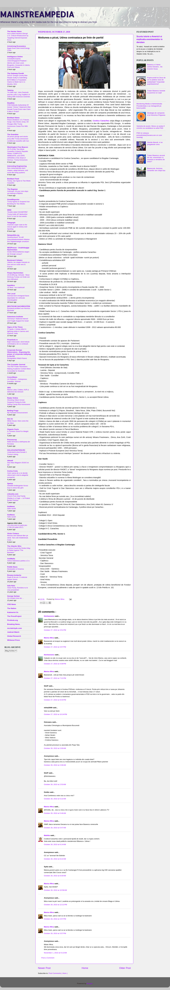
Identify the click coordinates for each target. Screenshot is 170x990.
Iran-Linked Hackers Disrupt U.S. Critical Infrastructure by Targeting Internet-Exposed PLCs (17, 37)
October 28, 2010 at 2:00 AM (55, 748)
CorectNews (12, 377)
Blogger (90, 983)
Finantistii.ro (12, 340)
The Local (11, 294)
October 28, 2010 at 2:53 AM (55, 784)
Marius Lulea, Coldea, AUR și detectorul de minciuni (18, 391)
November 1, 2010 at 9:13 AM (55, 953)
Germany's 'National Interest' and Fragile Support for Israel (18, 320)
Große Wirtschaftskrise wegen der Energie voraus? (18, 253)
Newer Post (44, 968)
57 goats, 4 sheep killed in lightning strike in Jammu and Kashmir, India (18, 331)
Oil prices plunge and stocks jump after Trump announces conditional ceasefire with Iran (18, 139)
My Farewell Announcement (17, 413)
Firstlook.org (12, 620)
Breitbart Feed (13, 179)
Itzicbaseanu (49, 616)
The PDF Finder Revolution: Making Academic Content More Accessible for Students (19, 369)
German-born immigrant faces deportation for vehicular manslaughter (18, 298)
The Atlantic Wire (14, 546)
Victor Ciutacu (13, 533)
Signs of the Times (15, 327)
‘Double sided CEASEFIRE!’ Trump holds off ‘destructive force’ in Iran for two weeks (17, 214)
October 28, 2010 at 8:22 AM (55, 859)
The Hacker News (14, 31)
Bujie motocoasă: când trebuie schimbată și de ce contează (18, 343)
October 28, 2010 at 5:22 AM (55, 799)
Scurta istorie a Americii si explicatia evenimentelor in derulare (150, 39)
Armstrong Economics (16, 46)
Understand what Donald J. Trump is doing (17, 453)
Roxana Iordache (14, 575)
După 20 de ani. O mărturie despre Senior (17, 578)
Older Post (125, 968)
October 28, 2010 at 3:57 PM (55, 919)
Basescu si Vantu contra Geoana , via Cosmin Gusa (154, 67)
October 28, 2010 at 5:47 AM (55, 828)
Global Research (14, 636)
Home (85, 968)
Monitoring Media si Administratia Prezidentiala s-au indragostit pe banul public (149, 106)
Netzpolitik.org (13, 235)
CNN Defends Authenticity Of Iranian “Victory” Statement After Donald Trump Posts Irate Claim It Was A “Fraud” (19, 108)
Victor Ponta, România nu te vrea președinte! (17, 589)
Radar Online (12, 398)
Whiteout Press (13, 640)
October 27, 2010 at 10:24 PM (55, 714)
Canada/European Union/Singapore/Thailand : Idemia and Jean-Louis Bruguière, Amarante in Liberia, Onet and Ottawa (18, 63)
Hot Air (10, 419)
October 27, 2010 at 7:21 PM (55, 678)
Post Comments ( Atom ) (58, 973)
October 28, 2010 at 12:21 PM (55, 905)
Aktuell (10, 461)
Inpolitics (11, 285)
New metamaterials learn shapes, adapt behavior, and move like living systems (17, 170)
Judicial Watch (13, 632)
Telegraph (11, 223)
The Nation (11, 608)
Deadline (10, 103)
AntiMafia (11, 559)
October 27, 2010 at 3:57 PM (55, 647)
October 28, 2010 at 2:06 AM (55, 765)
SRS (9, 388)
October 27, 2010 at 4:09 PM (55, 664)
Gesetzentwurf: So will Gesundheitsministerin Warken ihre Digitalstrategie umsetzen (18, 239)
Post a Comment (47, 958)
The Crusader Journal (16, 364)
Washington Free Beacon (17, 147)
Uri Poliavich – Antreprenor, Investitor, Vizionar (17, 380)
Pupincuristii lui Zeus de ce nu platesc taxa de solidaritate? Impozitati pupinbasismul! (156, 81)
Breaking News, (13, 624)
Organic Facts (13, 429)
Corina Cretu (12, 471)
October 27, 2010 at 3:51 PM (55, 630)
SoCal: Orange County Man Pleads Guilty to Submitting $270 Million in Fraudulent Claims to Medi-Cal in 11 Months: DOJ (17, 79)
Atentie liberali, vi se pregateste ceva (155, 143)
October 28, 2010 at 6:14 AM (55, 844)
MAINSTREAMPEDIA (37, 14)
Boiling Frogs (12, 411)
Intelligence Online (15, 57)
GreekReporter (13, 199)
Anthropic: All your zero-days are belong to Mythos (17, 192)
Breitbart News (13, 118)
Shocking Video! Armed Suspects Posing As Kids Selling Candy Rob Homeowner (18, 402)
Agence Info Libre (14, 523)
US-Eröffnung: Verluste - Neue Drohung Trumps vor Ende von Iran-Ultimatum (18, 277)
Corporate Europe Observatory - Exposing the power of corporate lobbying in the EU (19, 353)
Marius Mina (49, 638)
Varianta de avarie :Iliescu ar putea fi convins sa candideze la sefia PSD (151, 127)
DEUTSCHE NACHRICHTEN (18, 306)
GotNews (11, 506)
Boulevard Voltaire (14, 260)
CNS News (11, 604)
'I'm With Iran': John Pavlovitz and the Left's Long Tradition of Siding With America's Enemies (18, 94)
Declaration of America (15, 569)
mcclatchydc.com (14, 628)
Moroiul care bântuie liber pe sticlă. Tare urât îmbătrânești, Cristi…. (17, 538)
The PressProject (14, 616)
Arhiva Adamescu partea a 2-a (18, 561)
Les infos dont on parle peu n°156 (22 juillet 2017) (17, 526)
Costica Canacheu (100, 121)
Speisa (10, 483)
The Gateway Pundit (15, 73)
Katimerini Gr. (13, 612)
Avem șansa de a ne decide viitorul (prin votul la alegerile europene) (17, 475)
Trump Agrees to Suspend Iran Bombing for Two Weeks (18, 203)
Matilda (47, 835)
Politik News (12, 567)
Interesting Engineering (17, 166)
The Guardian (12, 134)
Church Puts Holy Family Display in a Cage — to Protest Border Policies (18, 498)
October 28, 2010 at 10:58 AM (55, 890)
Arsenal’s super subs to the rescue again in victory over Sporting (17, 227)
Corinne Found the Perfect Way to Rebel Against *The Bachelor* (18, 550)
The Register (12, 189)
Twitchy (10, 90)
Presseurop (12, 440)
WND (9, 210)
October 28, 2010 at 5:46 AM (55, 813)
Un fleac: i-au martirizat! (16, 287)
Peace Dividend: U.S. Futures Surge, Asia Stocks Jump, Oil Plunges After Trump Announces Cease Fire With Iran (18, 124)
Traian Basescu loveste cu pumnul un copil (156, 92)
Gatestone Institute (15, 317)
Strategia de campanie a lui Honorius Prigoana (156, 114)
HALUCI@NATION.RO (16, 450)
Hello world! (11, 509)
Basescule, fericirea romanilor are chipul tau (156, 169)
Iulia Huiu (11, 586)
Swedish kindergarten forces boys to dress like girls (17, 487)
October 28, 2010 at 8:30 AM (55, 876)
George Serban (13, 596)
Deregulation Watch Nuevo (17, 358)
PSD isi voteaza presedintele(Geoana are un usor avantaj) (149, 135)
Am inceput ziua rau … (15, 598)
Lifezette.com (12, 494)
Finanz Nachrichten (15, 273)
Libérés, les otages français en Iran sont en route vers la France (18, 264)
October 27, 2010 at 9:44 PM (55, 700)
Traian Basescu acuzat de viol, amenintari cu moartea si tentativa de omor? (156, 158)
